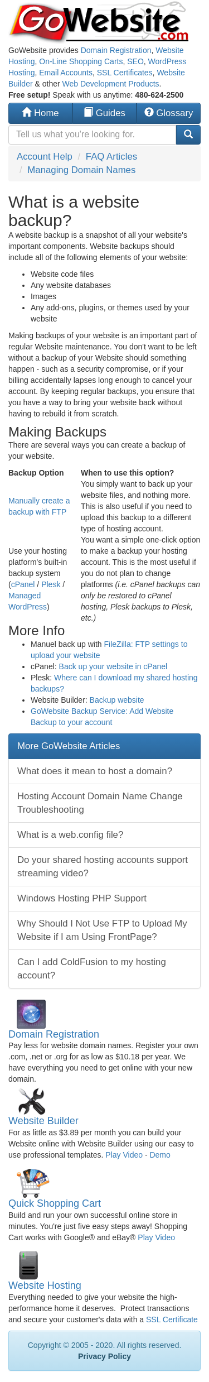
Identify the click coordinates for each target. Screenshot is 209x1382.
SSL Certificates (125, 72)
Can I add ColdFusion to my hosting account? (91, 969)
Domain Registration (116, 50)
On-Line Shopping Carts (81, 61)
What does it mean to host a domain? (94, 771)
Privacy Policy (104, 1356)
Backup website (117, 699)
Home (40, 113)
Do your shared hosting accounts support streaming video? (102, 867)
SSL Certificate (172, 1319)
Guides (104, 113)
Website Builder (43, 1120)
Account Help (44, 156)
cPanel (23, 584)
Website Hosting (44, 1285)
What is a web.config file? (70, 834)
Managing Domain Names (81, 170)
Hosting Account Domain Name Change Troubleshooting (100, 803)
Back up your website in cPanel (113, 666)
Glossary (168, 113)
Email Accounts (66, 72)
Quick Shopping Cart (54, 1203)
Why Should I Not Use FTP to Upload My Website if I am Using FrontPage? (102, 930)
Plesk (50, 584)
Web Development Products (110, 83)
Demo (159, 1154)
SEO (135, 61)
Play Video (124, 1154)
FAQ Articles (111, 156)
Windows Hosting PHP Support (82, 898)
